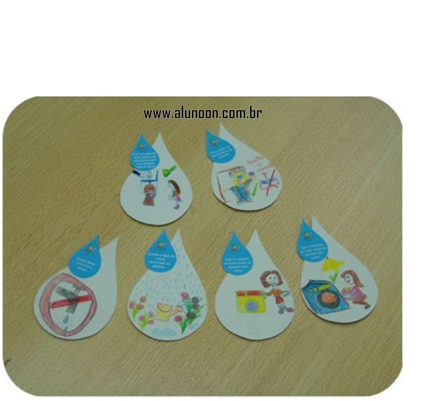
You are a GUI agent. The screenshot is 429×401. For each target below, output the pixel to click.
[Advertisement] (214, 52)
